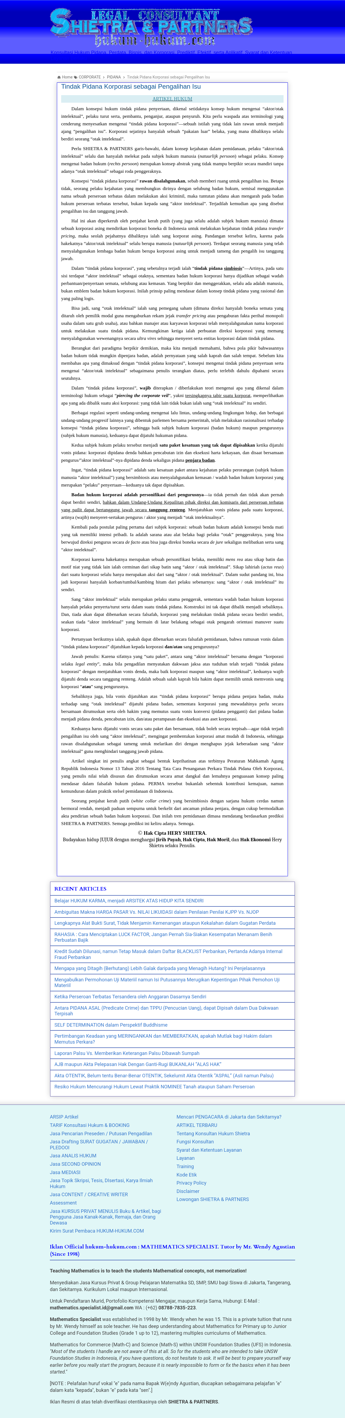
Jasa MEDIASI (65, 1172)
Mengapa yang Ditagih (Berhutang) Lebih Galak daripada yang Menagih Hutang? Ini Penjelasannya (159, 968)
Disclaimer (188, 1191)
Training (185, 1166)
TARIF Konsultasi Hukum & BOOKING (90, 1125)
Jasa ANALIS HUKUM (73, 1155)
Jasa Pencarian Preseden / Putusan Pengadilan (101, 1133)
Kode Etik (187, 1175)
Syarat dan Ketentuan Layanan (209, 1150)
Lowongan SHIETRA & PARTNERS (213, 1199)
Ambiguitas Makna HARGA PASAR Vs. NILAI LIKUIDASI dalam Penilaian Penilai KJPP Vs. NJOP (156, 912)
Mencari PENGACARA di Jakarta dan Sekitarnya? (229, 1117)
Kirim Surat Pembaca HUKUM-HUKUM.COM (97, 1231)
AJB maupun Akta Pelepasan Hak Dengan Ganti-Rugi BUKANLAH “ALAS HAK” (137, 1064)
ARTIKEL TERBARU (197, 1125)
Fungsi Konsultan (195, 1141)
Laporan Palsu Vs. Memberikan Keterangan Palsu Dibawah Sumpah (126, 1053)
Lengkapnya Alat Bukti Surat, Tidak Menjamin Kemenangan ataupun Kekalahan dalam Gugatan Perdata (165, 923)
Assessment (63, 1203)
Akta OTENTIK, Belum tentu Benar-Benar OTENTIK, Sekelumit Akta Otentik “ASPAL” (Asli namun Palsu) (164, 1075)
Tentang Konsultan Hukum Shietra (213, 1133)
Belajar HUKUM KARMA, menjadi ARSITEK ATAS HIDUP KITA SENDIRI (128, 900)
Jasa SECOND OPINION (75, 1164)
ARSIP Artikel (64, 1117)
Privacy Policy (191, 1183)
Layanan (186, 1158)
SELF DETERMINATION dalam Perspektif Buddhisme (111, 1025)
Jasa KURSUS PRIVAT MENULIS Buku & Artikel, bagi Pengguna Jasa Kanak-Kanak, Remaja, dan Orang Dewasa (105, 1217)
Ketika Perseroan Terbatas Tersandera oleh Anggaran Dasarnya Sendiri (130, 996)
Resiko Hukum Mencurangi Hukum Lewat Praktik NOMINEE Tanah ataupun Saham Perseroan (154, 1086)
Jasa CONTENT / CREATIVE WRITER (89, 1194)
